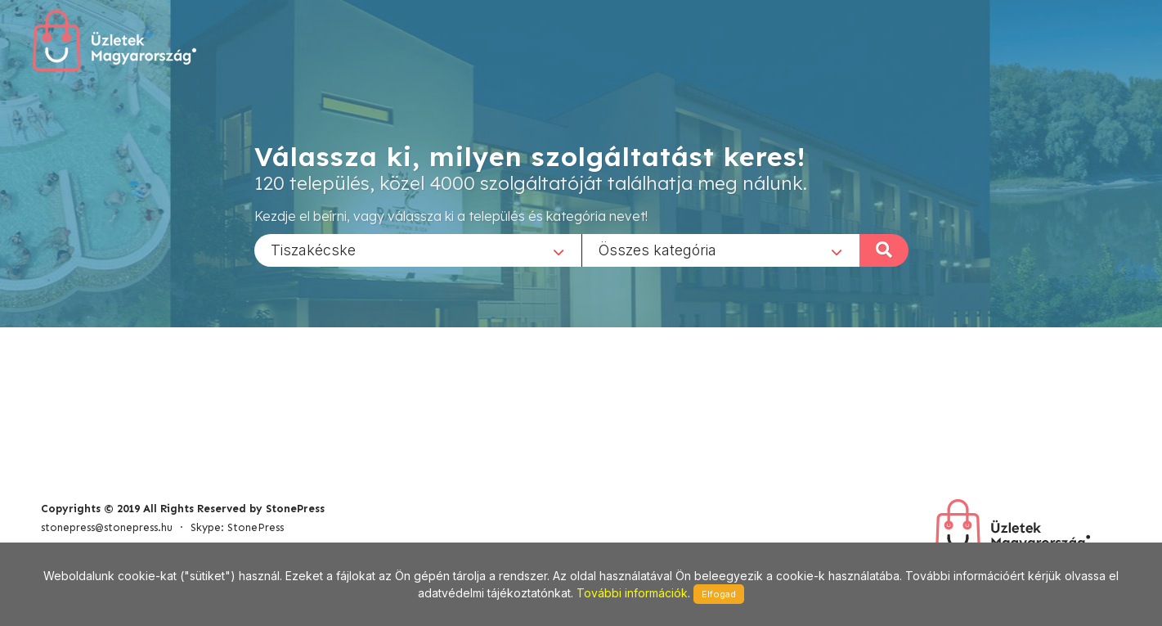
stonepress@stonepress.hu (107, 527)
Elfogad (719, 594)
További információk (632, 593)
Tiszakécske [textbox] (313, 249)
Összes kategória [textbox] (657, 249)
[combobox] (417, 249)
